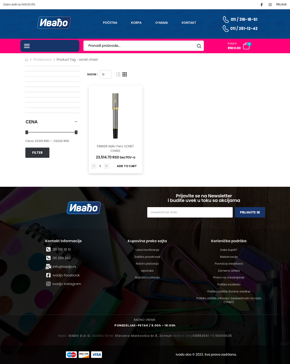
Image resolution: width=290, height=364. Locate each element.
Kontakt (189, 22)
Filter (37, 152)
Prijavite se (250, 212)
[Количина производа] (100, 166)
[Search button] (199, 46)
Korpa (136, 22)
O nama (161, 22)
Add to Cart (127, 166)
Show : (92, 74)
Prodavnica (42, 59)
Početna (110, 22)
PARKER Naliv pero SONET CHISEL (115, 148)
